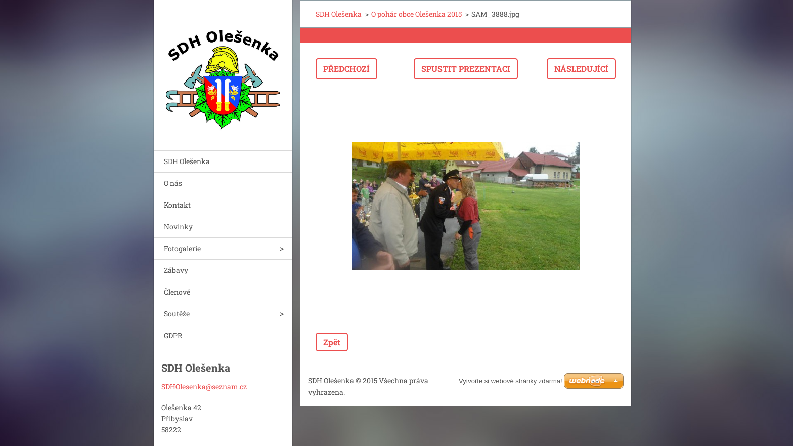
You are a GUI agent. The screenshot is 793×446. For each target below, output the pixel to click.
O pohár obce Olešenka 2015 (416, 14)
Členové (177, 292)
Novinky (178, 226)
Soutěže (177, 313)
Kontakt (177, 205)
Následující (581, 68)
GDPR (173, 335)
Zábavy (176, 270)
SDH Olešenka (187, 161)
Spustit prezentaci (465, 68)
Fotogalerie (182, 248)
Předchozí (346, 68)
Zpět (331, 342)
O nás (173, 183)
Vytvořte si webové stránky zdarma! (510, 381)
